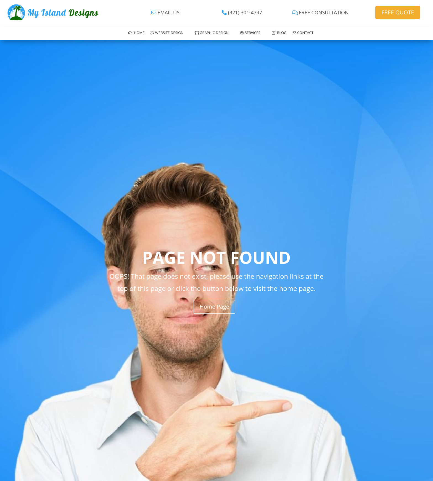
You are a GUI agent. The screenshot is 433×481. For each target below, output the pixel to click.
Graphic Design (212, 33)
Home (136, 33)
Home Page (214, 306)
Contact (303, 33)
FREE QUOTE (397, 12)
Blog (279, 33)
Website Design (167, 33)
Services (250, 33)
